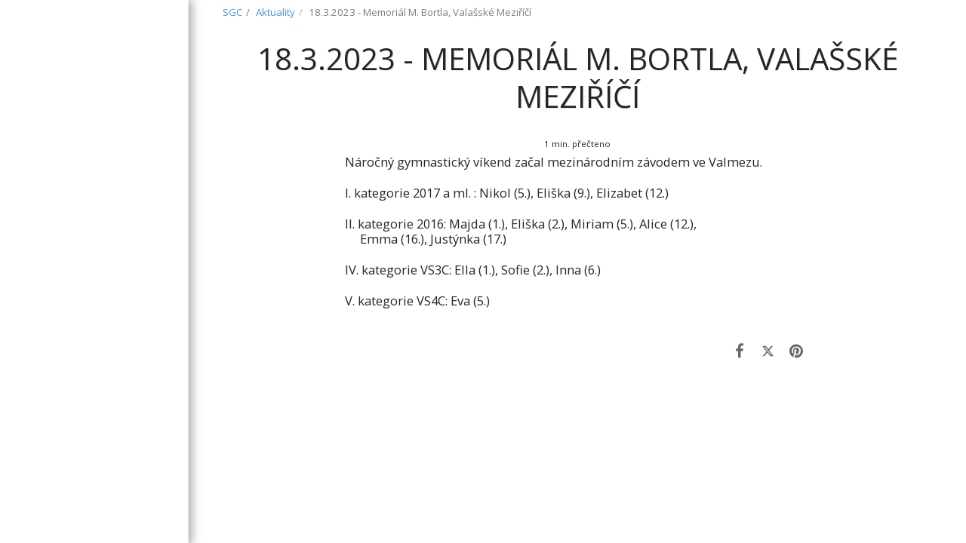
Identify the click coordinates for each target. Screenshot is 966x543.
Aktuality (275, 12)
